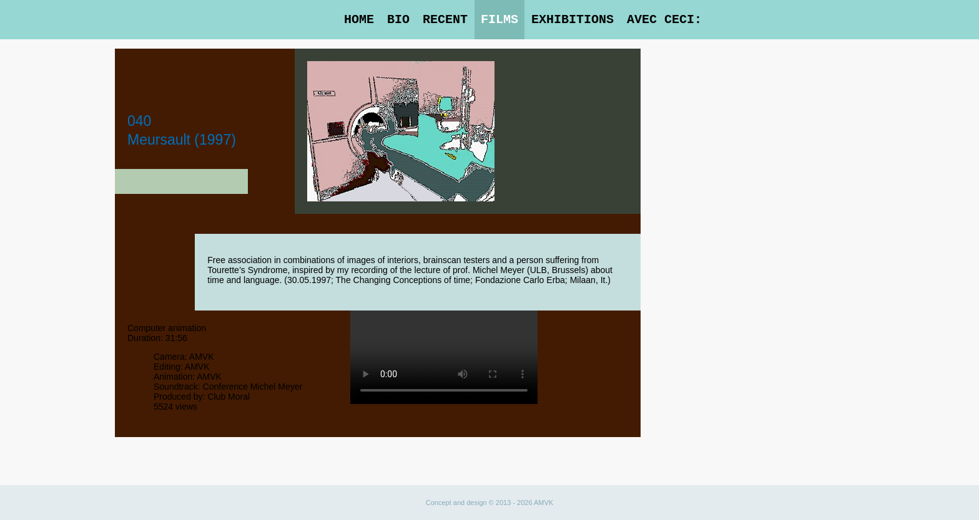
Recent (445, 19)
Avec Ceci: (664, 19)
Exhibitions (572, 19)
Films (499, 19)
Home (359, 19)
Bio (398, 19)
